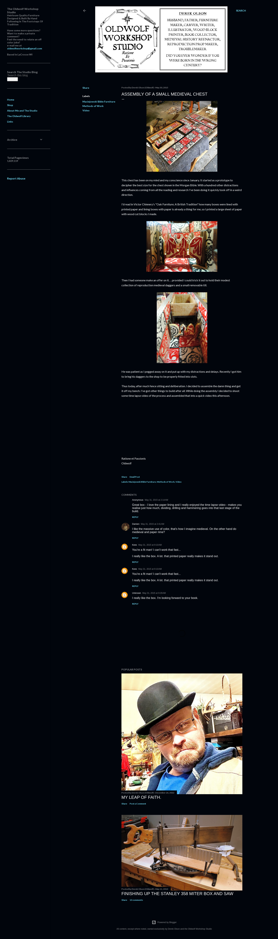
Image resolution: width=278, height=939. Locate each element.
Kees (134, 545)
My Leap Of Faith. (141, 797)
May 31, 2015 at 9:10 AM (150, 545)
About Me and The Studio (22, 110)
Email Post (135, 477)
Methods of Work (93, 105)
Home (10, 99)
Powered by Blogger (164, 922)
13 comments (136, 900)
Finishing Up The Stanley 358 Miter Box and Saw (177, 893)
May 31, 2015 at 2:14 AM (156, 500)
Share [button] (85, 87)
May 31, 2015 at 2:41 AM (152, 524)
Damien (135, 524)
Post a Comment (138, 803)
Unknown (136, 593)
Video (86, 110)
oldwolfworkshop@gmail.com (24, 48)
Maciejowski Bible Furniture (98, 101)
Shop (10, 105)
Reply (135, 517)
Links (10, 121)
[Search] (241, 10)
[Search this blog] (21, 75)
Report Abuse (16, 178)
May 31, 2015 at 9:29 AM (154, 593)
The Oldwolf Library (18, 116)
